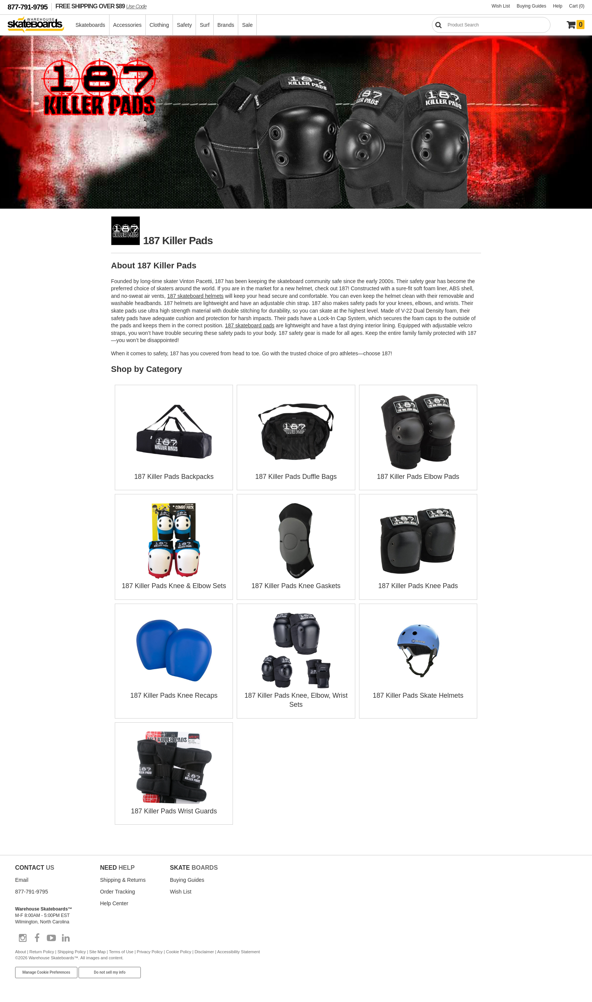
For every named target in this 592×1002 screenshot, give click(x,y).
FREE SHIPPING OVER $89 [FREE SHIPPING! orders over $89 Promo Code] (100, 6)
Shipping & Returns (123, 878)
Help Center (114, 901)
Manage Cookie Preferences (46, 970)
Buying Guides (531, 6)
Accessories (128, 25)
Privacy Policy (149, 949)
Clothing (159, 25)
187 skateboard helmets (195, 296)
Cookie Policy (178, 949)
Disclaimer (204, 949)
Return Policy (41, 949)
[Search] (491, 25)
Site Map (97, 949)
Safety (184, 25)
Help (558, 6)
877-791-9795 (28, 7)
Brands (226, 25)
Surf (205, 25)
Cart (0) (576, 6)
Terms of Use (121, 949)
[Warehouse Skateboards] (40, 25)
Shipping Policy (71, 949)
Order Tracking (117, 889)
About (20, 949)
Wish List (501, 6)
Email (21, 878)
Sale (247, 25)
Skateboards (91, 25)
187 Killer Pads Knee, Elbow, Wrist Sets (296, 694)
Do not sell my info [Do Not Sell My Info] (110, 970)
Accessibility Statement (238, 949)
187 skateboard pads (249, 325)
